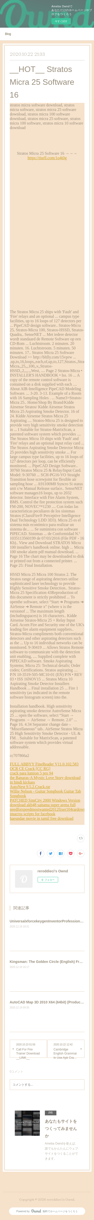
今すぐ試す (61, 21)
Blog (8, 34)
